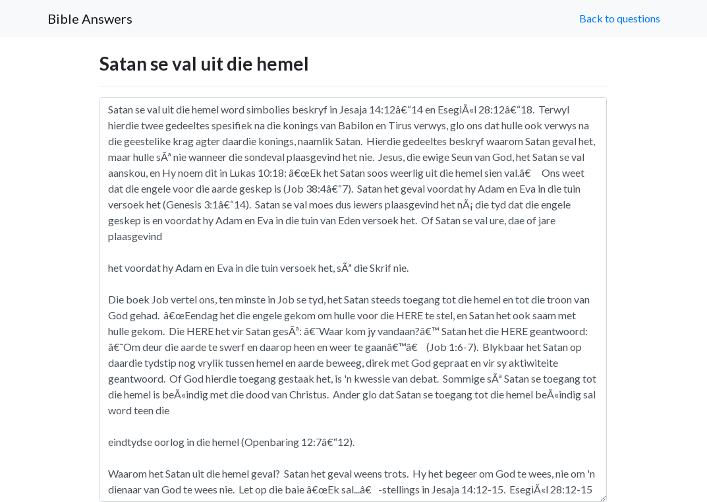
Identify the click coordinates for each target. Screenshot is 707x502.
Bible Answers (89, 18)
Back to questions (619, 18)
